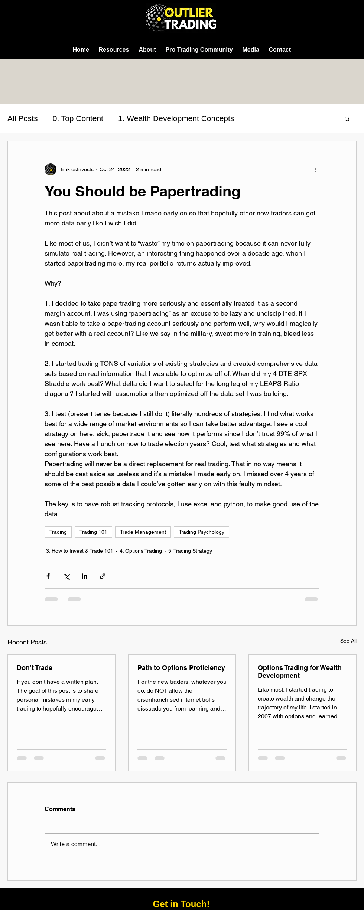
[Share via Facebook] (48, 576)
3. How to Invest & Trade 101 (79, 551)
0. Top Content (78, 118)
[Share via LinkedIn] (84, 576)
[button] (347, 118)
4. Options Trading (141, 551)
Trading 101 (93, 532)
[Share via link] (102, 576)
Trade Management (143, 532)
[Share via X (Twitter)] (66, 576)
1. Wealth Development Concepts (176, 118)
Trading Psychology (201, 532)
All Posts (22, 118)
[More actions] (315, 169)
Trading (58, 532)
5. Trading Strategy (190, 551)
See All (348, 641)
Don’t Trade (34, 668)
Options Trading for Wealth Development (300, 671)
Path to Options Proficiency (181, 668)
